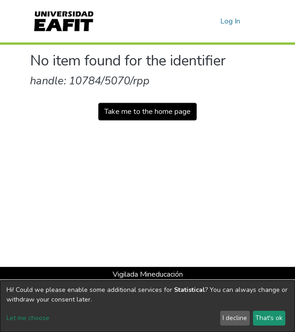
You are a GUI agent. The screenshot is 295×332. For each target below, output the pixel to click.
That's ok (269, 318)
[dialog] (147, 306)
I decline (235, 318)
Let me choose (27, 318)
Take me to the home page (147, 112)
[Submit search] (198, 21)
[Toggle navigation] (259, 21)
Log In (230, 21)
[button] (211, 21)
